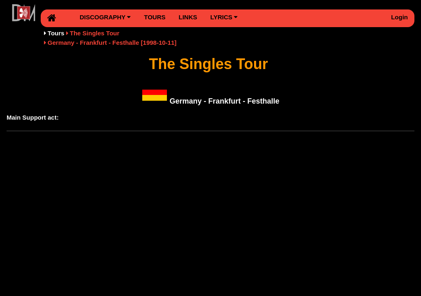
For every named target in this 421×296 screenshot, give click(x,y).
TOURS (154, 17)
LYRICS (224, 17)
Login (399, 17)
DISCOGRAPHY (105, 17)
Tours (56, 33)
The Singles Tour (95, 33)
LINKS (187, 17)
